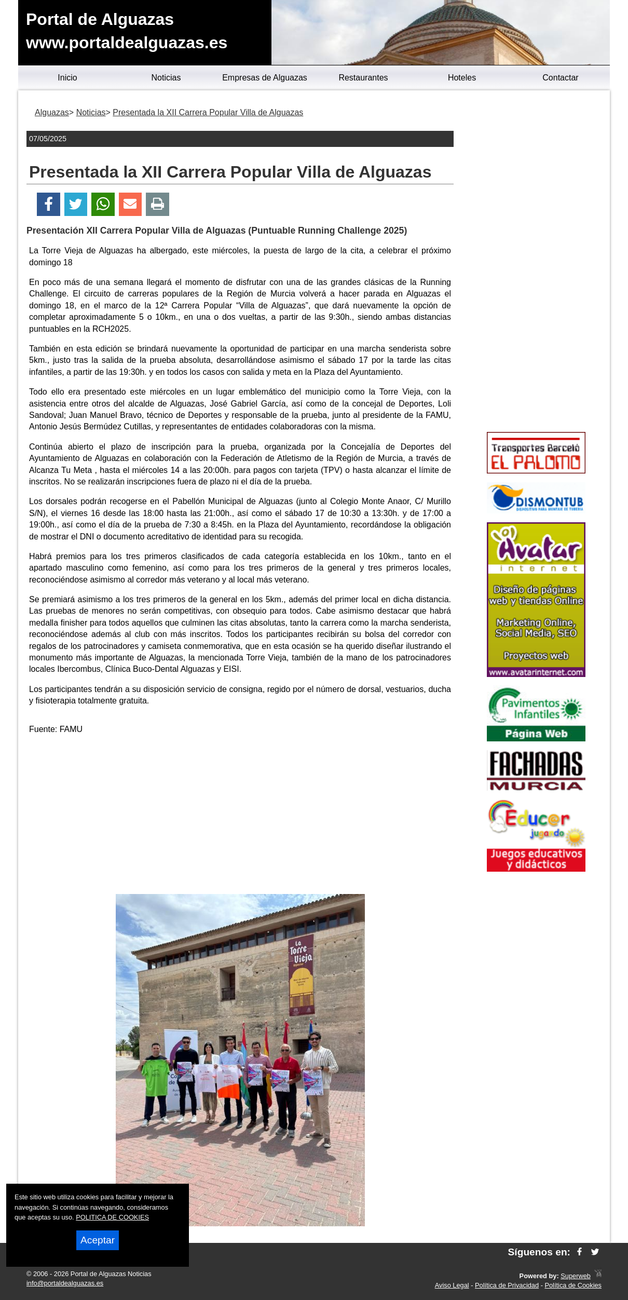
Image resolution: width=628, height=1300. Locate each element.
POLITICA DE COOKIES (112, 1217)
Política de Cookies (573, 1285)
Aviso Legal (452, 1285)
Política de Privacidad (507, 1285)
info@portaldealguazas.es (64, 1283)
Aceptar (97, 1240)
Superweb (576, 1276)
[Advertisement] (240, 816)
